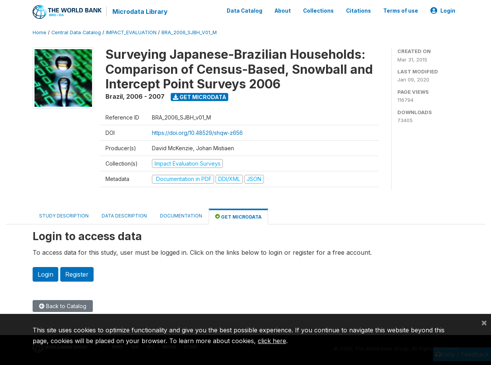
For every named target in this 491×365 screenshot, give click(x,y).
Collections (318, 11)
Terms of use (400, 11)
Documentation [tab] (181, 216)
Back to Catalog (62, 306)
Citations (358, 11)
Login (442, 11)
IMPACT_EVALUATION (131, 32)
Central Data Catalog (76, 32)
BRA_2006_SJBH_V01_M (189, 32)
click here (272, 341)
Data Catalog (244, 11)
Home (39, 32)
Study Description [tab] (64, 216)
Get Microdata (199, 97)
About (283, 11)
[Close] (484, 322)
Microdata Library (140, 11)
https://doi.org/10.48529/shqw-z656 (197, 132)
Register (77, 274)
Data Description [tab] (124, 216)
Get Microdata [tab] (238, 216)
